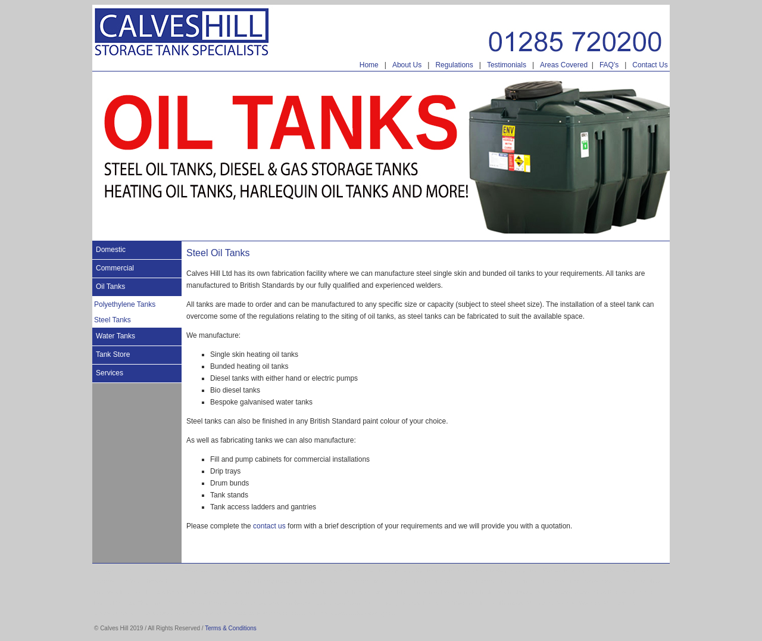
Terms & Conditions (231, 628)
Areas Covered (564, 65)
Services (109, 373)
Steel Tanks (112, 320)
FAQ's (609, 65)
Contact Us (649, 65)
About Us (406, 65)
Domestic (111, 249)
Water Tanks (115, 336)
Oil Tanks (110, 286)
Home (369, 65)
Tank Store (113, 354)
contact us (269, 526)
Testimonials (506, 65)
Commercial (115, 268)
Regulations (454, 65)
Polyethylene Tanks (124, 304)
